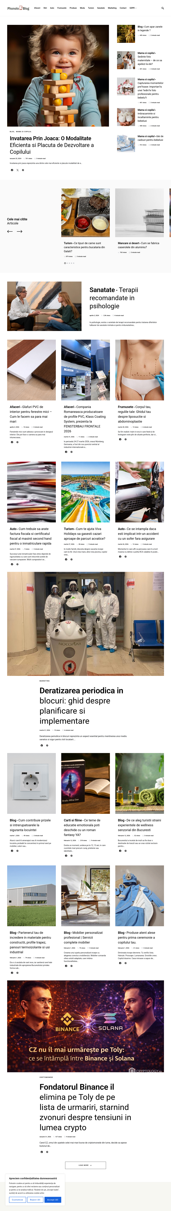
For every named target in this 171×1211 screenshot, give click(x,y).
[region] (35, 1190)
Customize (17, 1200)
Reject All (35, 1200)
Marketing (45, 681)
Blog (12, 132)
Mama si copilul (23, 132)
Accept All (52, 1200)
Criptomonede (46, 1077)
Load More (84, 1165)
